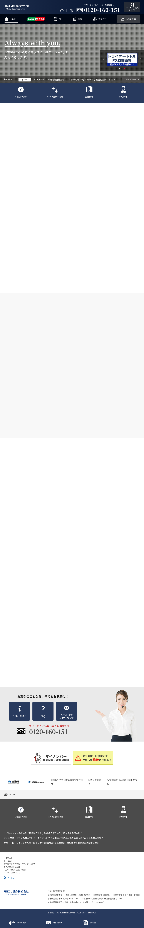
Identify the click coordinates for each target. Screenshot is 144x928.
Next (140, 60)
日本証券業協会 (94, 782)
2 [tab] (124, 69)
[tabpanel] (122, 59)
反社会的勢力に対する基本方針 (18, 838)
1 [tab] (119, 69)
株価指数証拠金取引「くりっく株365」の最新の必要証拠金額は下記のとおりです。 (81, 79)
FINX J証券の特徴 (55, 96)
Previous (103, 60)
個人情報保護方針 (71, 833)
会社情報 (89, 96)
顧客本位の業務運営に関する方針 (83, 843)
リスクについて (42, 838)
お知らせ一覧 (131, 80)
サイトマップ (10, 833)
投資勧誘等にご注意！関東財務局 (122, 782)
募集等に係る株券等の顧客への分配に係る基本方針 (76, 838)
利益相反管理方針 (52, 833)
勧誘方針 (22, 833)
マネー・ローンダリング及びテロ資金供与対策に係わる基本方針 (34, 843)
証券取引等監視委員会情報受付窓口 (67, 782)
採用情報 (123, 96)
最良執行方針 (35, 833)
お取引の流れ (20, 96)
